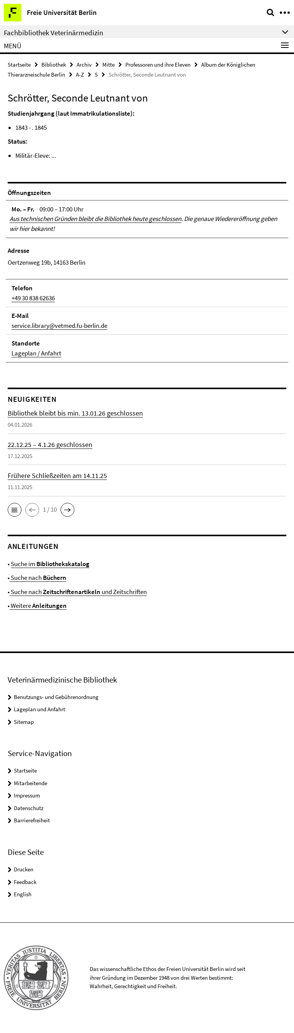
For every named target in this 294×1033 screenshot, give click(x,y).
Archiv (84, 64)
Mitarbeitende (30, 783)
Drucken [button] (23, 869)
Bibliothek (53, 64)
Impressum (27, 795)
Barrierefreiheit (32, 820)
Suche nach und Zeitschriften (78, 592)
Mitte (108, 64)
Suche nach (38, 577)
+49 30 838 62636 (33, 298)
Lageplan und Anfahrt (39, 709)
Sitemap (24, 721)
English (22, 894)
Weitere (38, 605)
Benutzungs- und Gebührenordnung (56, 697)
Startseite (19, 64)
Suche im (50, 564)
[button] (14, 509)
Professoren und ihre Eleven (158, 64)
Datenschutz (28, 808)
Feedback (25, 882)
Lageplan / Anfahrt (36, 353)
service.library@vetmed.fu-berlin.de (59, 325)
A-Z (80, 74)
